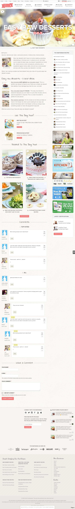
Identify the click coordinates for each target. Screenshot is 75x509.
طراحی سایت (4, 283)
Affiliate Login (57, 476)
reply (12, 238)
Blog (55, 491)
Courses (55, 488)
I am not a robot (9, 393)
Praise (55, 470)
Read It (19, 127)
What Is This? (58, 233)
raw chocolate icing (32, 82)
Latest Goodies (57, 482)
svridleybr (60, 221)
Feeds (55, 492)
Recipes (55, 484)
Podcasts (56, 487)
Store (55, 462)
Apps (55, 464)
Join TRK (56, 468)
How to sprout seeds (25, 135)
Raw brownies (15, 82)
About (55, 461)
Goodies (55, 480)
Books (55, 489)
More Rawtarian (58, 458)
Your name (5, 367)
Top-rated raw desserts (12, 177)
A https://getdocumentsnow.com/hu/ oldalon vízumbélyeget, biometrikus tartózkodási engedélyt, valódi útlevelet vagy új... (64, 436)
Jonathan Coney (62, 227)
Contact (55, 473)
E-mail (4, 373)
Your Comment (6, 381)
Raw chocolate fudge (17, 91)
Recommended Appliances (59, 467)
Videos (55, 485)
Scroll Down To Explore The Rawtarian (37, 507)
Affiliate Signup (57, 474)
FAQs (55, 465)
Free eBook (56, 471)
